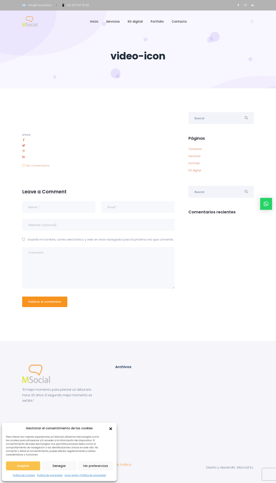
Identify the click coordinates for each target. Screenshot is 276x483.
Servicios (113, 21)
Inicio (94, 21)
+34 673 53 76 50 (77, 5)
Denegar (59, 466)
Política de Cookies (24, 475)
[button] (111, 428)
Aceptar (23, 466)
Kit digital (135, 21)
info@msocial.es (39, 5)
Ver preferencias (95, 466)
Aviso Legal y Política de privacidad (85, 475)
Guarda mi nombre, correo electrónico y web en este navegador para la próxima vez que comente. (101, 239)
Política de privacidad (50, 475)
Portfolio (157, 21)
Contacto (179, 21)
